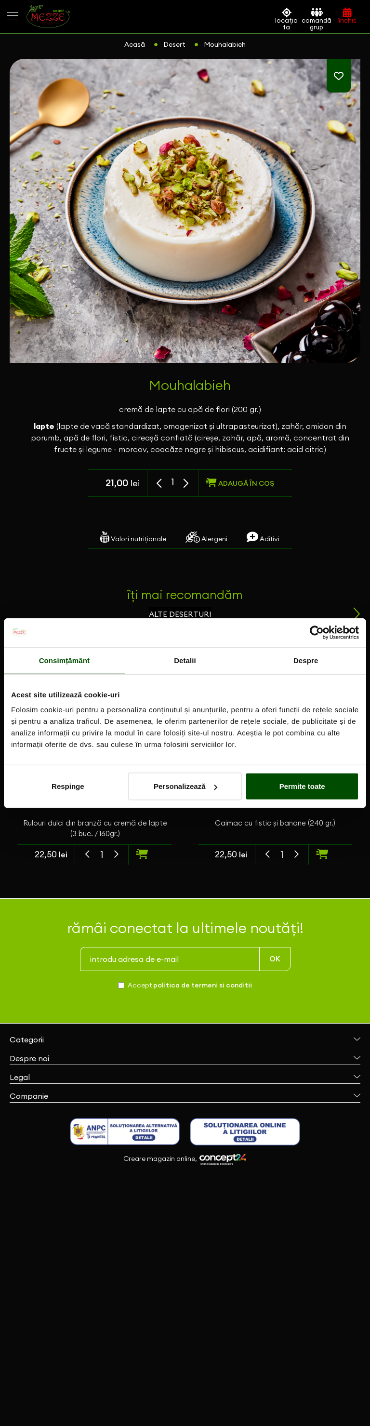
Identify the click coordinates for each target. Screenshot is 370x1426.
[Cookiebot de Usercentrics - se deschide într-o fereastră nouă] (317, 632)
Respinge (68, 786)
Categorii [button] (185, 1039)
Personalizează (185, 786)
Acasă (134, 44)
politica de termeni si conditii (202, 985)
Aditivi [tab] (263, 537)
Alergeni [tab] (206, 537)
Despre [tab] (305, 660)
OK (274, 958)
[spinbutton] (173, 482)
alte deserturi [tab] (180, 614)
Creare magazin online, (185, 1159)
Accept (190, 985)
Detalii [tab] (185, 660)
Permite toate (302, 786)
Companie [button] (185, 1096)
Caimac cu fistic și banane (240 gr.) (275, 822)
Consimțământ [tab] (64, 660)
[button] (160, 483)
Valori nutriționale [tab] (133, 537)
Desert (174, 44)
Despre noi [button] (185, 1058)
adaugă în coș (240, 483)
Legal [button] (185, 1077)
